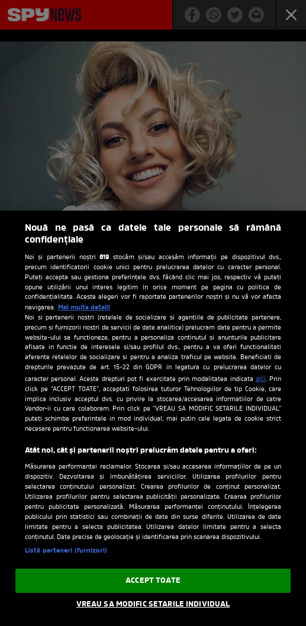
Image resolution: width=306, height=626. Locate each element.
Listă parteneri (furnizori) (66, 551)
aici (261, 379)
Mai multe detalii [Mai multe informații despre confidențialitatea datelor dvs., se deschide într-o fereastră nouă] (84, 307)
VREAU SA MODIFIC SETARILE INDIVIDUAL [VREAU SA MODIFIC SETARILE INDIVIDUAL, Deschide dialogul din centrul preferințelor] (153, 604)
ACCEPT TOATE (153, 581)
